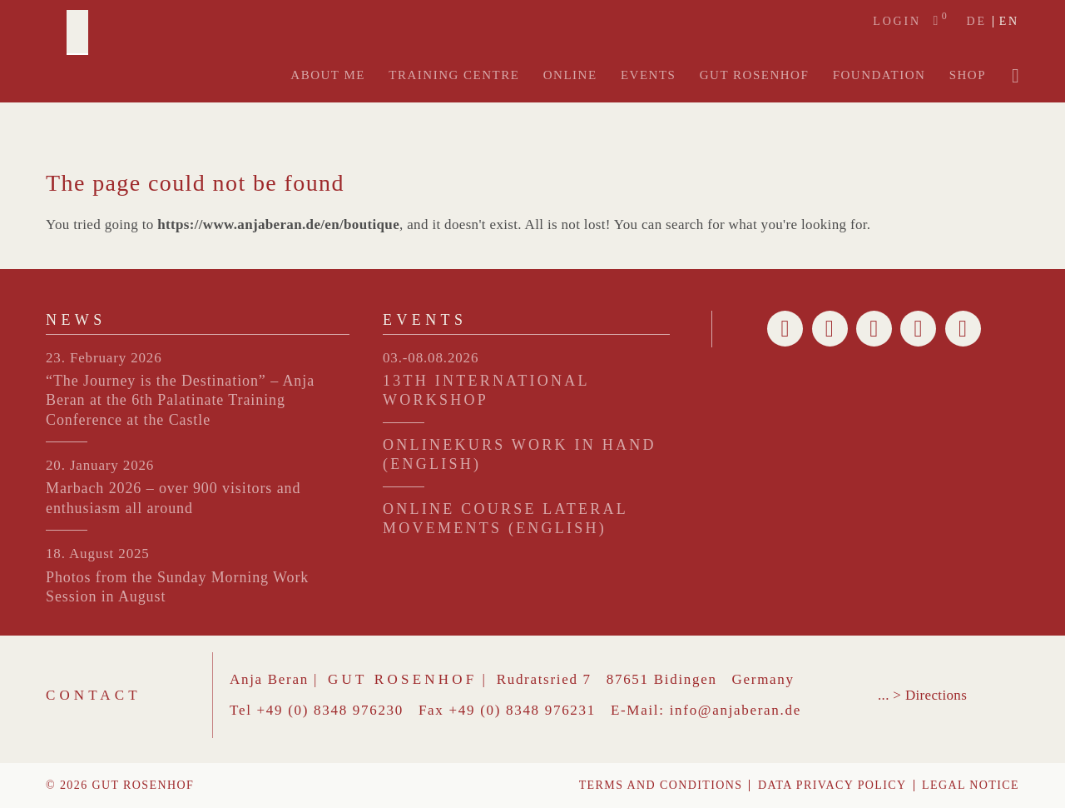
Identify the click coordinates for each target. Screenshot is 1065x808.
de (976, 21)
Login (897, 21)
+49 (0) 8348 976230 (330, 710)
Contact (93, 695)
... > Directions (922, 695)
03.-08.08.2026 (430, 358)
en (1009, 21)
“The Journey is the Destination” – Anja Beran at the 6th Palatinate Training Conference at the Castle (180, 400)
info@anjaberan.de (735, 710)
